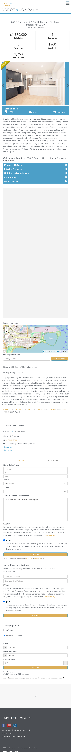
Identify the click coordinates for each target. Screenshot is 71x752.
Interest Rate (9, 659)
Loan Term (8, 630)
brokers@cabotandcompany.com (13, 736)
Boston (52, 409)
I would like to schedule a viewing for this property (35, 509)
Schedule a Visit (51, 460)
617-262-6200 (6, 5)
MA (28, 409)
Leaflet (45, 351)
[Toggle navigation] (67, 3)
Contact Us (8, 447)
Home (5, 409)
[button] (3, 83)
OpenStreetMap (54, 351)
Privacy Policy (49, 535)
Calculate (35, 668)
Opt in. (8, 540)
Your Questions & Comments (16, 495)
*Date (6, 479)
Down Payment (10, 651)
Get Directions (59, 359)
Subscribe (35, 616)
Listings (18, 409)
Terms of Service (37, 558)
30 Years (8, 636)
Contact (5, 3)
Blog (11, 3)
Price (5, 643)
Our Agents (8, 450)
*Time (6, 487)
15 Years (18, 636)
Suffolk (39, 409)
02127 (63, 409)
